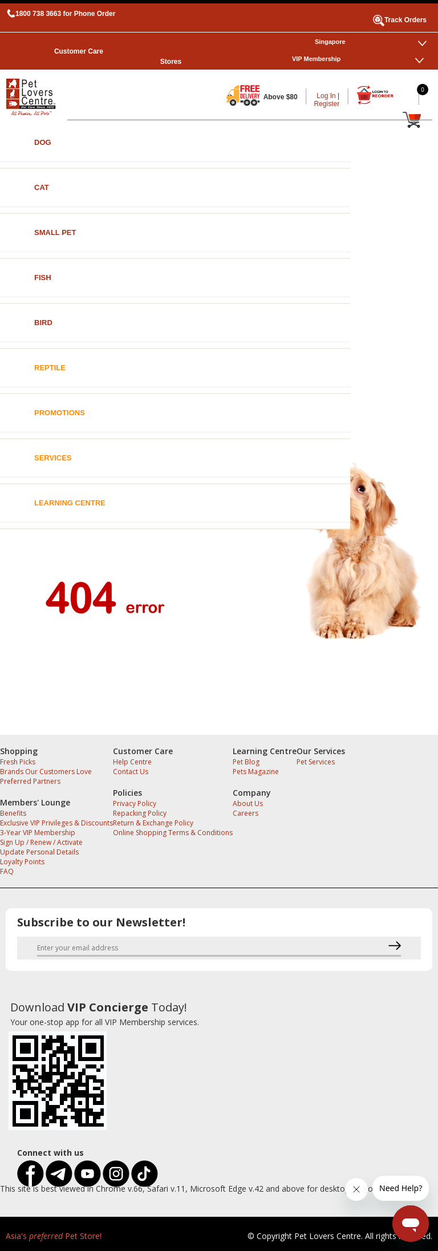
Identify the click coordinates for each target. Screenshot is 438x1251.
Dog (42, 142)
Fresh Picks (17, 762)
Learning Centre (70, 503)
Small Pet (55, 232)
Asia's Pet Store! (54, 1235)
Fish (42, 277)
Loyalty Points (22, 862)
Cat (41, 187)
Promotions (59, 412)
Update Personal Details (39, 852)
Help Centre (132, 762)
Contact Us (130, 771)
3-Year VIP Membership (37, 832)
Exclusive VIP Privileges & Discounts (56, 823)
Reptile (50, 367)
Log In (326, 96)
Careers (245, 813)
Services (53, 458)
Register (326, 104)
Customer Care (78, 51)
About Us (248, 803)
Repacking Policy (140, 813)
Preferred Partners (30, 781)
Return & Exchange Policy (153, 823)
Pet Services (316, 762)
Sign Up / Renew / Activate (41, 842)
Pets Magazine (256, 771)
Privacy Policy (134, 803)
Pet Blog (246, 762)
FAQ (7, 871)
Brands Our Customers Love (46, 771)
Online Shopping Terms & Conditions (173, 832)
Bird (43, 322)
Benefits (13, 813)
